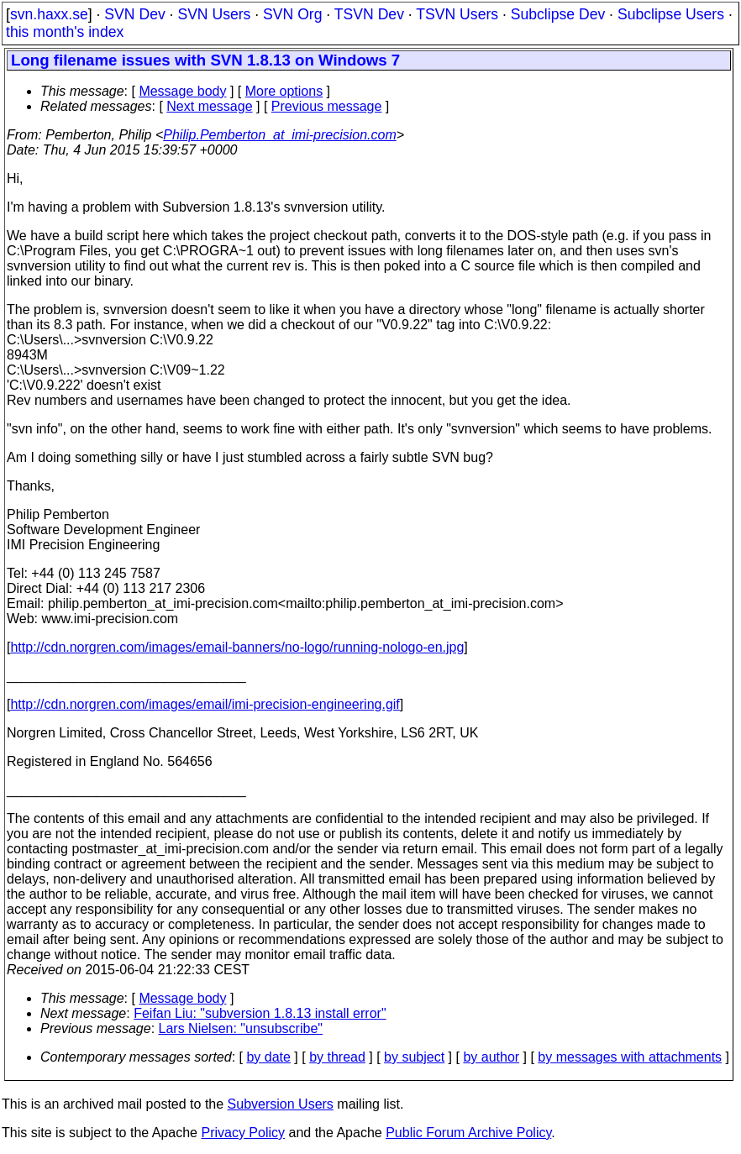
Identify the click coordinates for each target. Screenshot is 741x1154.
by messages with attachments (630, 1057)
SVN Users (213, 14)
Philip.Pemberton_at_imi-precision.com (279, 135)
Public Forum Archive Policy (468, 1132)
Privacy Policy (243, 1132)
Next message (209, 106)
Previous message (326, 106)
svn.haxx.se (49, 14)
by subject (414, 1057)
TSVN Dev (369, 14)
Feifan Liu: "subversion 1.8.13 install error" (260, 1013)
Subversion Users (281, 1104)
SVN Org (292, 14)
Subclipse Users (671, 14)
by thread (337, 1057)
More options (284, 91)
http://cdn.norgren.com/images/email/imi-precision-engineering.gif (204, 704)
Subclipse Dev (558, 14)
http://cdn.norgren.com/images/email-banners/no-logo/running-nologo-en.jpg (237, 647)
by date (268, 1057)
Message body (182, 91)
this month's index (65, 32)
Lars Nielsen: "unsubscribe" (241, 1028)
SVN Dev (134, 14)
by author (491, 1057)
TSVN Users (457, 14)
